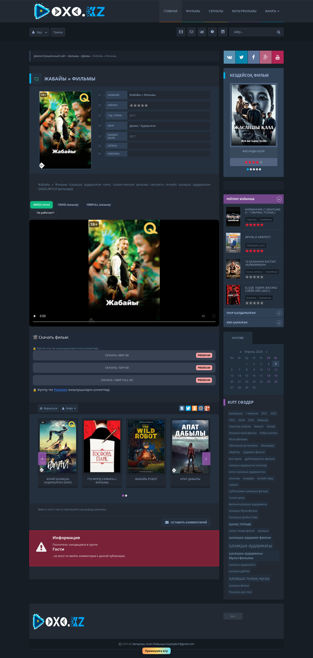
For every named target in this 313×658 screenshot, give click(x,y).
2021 (264, 413)
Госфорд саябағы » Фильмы (102, 480)
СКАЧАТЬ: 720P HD (124, 367)
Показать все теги (240, 592)
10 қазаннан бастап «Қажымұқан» (260, 263)
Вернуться (48, 408)
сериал (233, 484)
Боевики (251, 297)
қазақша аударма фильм (250, 537)
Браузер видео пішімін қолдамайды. (124, 273)
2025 (251, 420)
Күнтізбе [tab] (238, 338)
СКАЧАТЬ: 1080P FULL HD (124, 380)
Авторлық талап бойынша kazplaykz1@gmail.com (163, 644)
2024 (241, 420)
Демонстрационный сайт (50, 56)
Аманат (258, 426)
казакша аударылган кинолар (248, 465)
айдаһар (234, 452)
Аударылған (148, 126)
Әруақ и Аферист (258, 237)
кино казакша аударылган (247, 472)
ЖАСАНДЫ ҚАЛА (253, 151)
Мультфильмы (244, 11)
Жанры (272, 11)
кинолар (234, 478)
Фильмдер (267, 445)
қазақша (263, 531)
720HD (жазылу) (68, 205)
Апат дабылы (190, 479)
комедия (248, 478)
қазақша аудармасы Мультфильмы (246, 555)
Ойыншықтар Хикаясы (243, 445)
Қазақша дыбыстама (243, 517)
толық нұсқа (237, 498)
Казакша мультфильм (242, 433)
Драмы (86, 56)
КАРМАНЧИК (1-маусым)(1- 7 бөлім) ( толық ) (262, 210)
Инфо (69, 408)
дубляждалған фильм (260, 459)
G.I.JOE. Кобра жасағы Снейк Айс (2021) (261, 289)
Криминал (265, 297)
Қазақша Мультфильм (243, 511)
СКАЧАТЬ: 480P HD (124, 355)
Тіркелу (58, 32)
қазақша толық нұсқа (249, 578)
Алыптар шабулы (240, 426)
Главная (170, 11)
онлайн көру (265, 478)
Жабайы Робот (146, 479)
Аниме (271, 426)
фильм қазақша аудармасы (248, 504)
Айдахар (262, 420)
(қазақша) (236, 413)
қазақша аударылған (242, 564)
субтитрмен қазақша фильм (248, 491)
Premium (60, 390)
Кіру (39, 32)
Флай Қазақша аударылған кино (58, 480)
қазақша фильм (239, 585)
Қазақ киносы (254, 271)
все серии (235, 459)
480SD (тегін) (41, 205)
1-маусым (252, 413)
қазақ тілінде (240, 524)
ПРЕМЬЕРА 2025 (255, 245)
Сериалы (216, 11)
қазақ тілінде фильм (242, 531)
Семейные (266, 219)
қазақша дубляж (239, 571)
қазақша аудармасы (250, 545)
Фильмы (193, 11)
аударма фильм (254, 452)
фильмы (73, 56)
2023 (232, 420)
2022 (273, 413)
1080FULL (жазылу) (98, 205)
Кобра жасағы (268, 433)
